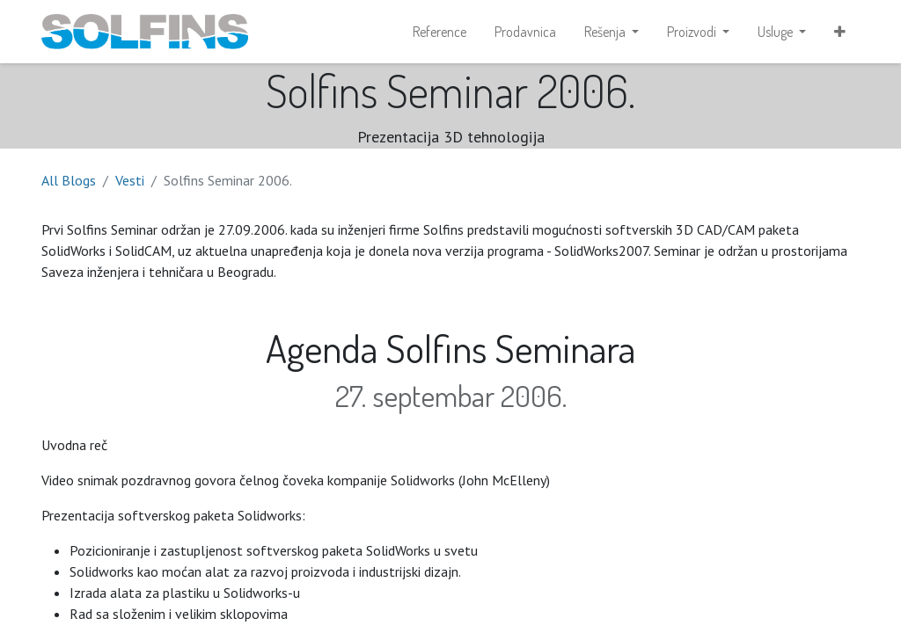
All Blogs (68, 180)
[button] (840, 31)
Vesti (129, 180)
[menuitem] (439, 31)
